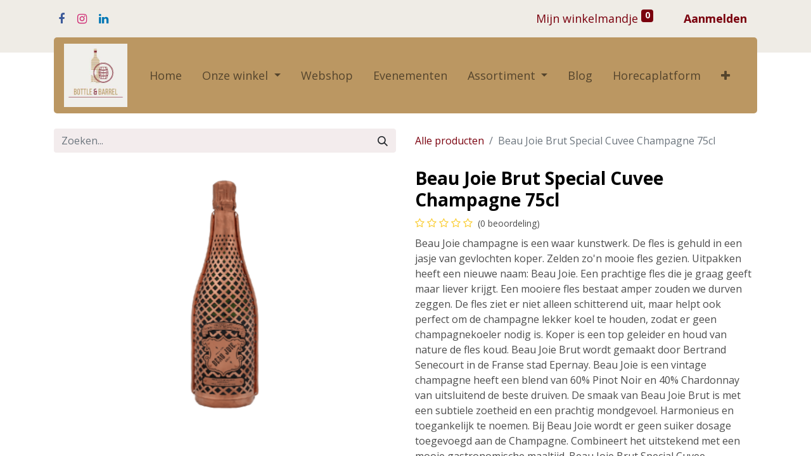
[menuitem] (165, 75)
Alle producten (449, 141)
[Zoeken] (382, 141)
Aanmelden (715, 18)
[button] (725, 75)
